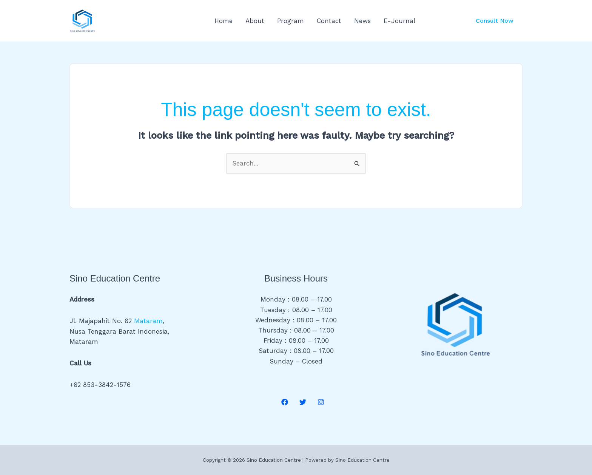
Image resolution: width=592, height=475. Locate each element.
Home (223, 21)
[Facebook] (284, 402)
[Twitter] (302, 402)
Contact (329, 21)
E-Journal (399, 21)
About (254, 21)
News (362, 21)
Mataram (148, 321)
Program (290, 21)
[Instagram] (321, 402)
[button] (495, 20)
